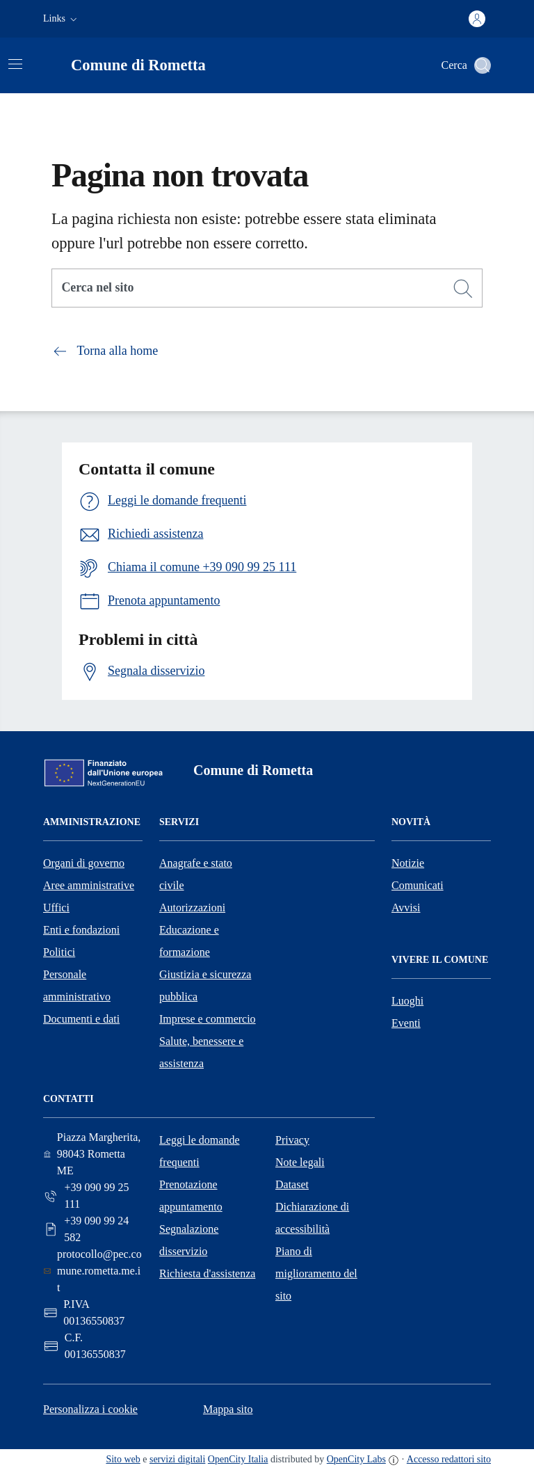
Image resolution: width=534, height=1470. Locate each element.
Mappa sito (228, 1409)
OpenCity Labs (356, 1459)
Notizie (407, 863)
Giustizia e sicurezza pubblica (205, 985)
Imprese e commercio (207, 1019)
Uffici (56, 907)
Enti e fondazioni (81, 930)
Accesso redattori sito (449, 1459)
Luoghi (407, 1001)
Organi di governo (83, 863)
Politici (59, 952)
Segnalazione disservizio (188, 1240)
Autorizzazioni (192, 907)
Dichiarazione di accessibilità (312, 1218)
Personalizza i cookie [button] (90, 1409)
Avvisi (405, 907)
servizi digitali (177, 1459)
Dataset (292, 1184)
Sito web (123, 1459)
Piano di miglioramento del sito (316, 1273)
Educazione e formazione (189, 941)
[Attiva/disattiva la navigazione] (15, 64)
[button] (61, 19)
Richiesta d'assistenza (207, 1273)
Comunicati (417, 885)
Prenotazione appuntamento (190, 1196)
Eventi (406, 1023)
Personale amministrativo (77, 985)
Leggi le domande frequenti (199, 1151)
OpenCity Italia (238, 1459)
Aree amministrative (88, 885)
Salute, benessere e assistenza (201, 1052)
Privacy (292, 1140)
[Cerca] (463, 289)
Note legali (300, 1162)
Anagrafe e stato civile (195, 874)
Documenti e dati (81, 1019)
